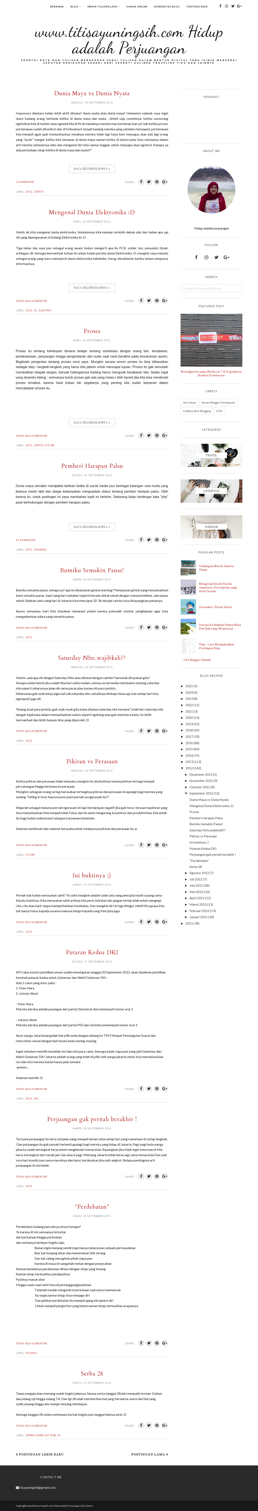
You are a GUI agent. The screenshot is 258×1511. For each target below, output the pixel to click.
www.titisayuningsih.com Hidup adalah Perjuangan (129, 39)
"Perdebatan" (92, 1207)
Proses (92, 331)
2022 (189, 705)
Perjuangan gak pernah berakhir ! (92, 1119)
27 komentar (26, 540)
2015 (189, 749)
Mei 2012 (196, 892)
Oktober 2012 (199, 787)
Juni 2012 (196, 885)
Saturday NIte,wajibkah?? (92, 658)
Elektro (45, 310)
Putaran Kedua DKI (92, 952)
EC (35, 310)
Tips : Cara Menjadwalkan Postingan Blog (216, 646)
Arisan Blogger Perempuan (218, 402)
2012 (29, 191)
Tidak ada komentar (31, 301)
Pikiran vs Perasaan (92, 761)
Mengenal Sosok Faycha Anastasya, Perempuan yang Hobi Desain (218, 587)
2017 (189, 736)
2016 (189, 743)
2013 (189, 762)
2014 (189, 755)
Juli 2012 (195, 879)
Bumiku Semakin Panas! (92, 570)
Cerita (39, 191)
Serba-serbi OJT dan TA (43, 1435)
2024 (189, 692)
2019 (189, 724)
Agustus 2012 (199, 873)
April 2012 (196, 898)
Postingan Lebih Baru (41, 1454)
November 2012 (201, 781)
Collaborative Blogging (197, 411)
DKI (36, 1098)
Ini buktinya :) (92, 875)
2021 (189, 711)
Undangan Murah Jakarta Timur (216, 568)
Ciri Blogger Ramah (197, 660)
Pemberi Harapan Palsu (92, 466)
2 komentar (25, 182)
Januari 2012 (198, 917)
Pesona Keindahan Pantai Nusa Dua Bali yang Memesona (220, 626)
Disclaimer (87, 1505)
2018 (219, 411)
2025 (189, 686)
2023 (189, 698)
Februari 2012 (199, 911)
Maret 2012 (198, 904)
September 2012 (201, 793)
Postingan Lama (148, 1454)
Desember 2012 (200, 774)
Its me (50, 445)
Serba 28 (92, 1373)
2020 (189, 717)
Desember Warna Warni (215, 607)
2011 (189, 923)
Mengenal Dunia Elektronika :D (92, 212)
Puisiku (31, 1353)
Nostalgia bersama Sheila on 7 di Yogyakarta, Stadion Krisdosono (211, 373)
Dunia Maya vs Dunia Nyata (92, 93)
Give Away (189, 402)
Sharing (40, 549)
